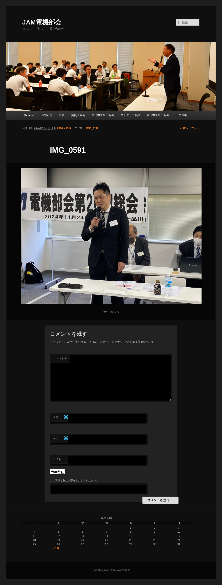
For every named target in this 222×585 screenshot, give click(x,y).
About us (28, 115)
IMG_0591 (92, 128)
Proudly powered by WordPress (111, 570)
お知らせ (46, 115)
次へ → (195, 128)
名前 (60, 417)
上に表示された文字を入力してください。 (74, 480)
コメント (60, 358)
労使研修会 (78, 115)
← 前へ (184, 128)
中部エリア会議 (130, 115)
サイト (57, 459)
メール (60, 438)
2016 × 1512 (64, 128)
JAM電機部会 (41, 22)
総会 (61, 115)
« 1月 (56, 548)
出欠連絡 (181, 115)
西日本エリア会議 (158, 115)
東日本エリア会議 (103, 115)
